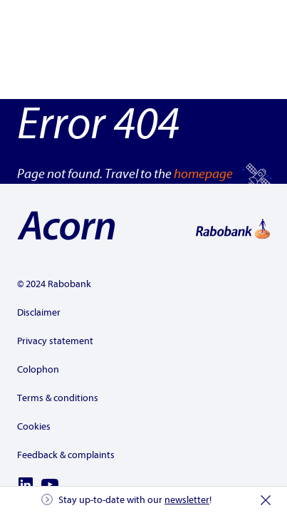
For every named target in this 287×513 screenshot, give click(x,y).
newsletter (187, 500)
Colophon (38, 369)
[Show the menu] (255, 28)
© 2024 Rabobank (54, 284)
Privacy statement (55, 341)
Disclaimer (39, 312)
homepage (203, 174)
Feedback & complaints (66, 455)
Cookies (34, 426)
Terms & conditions (57, 398)
